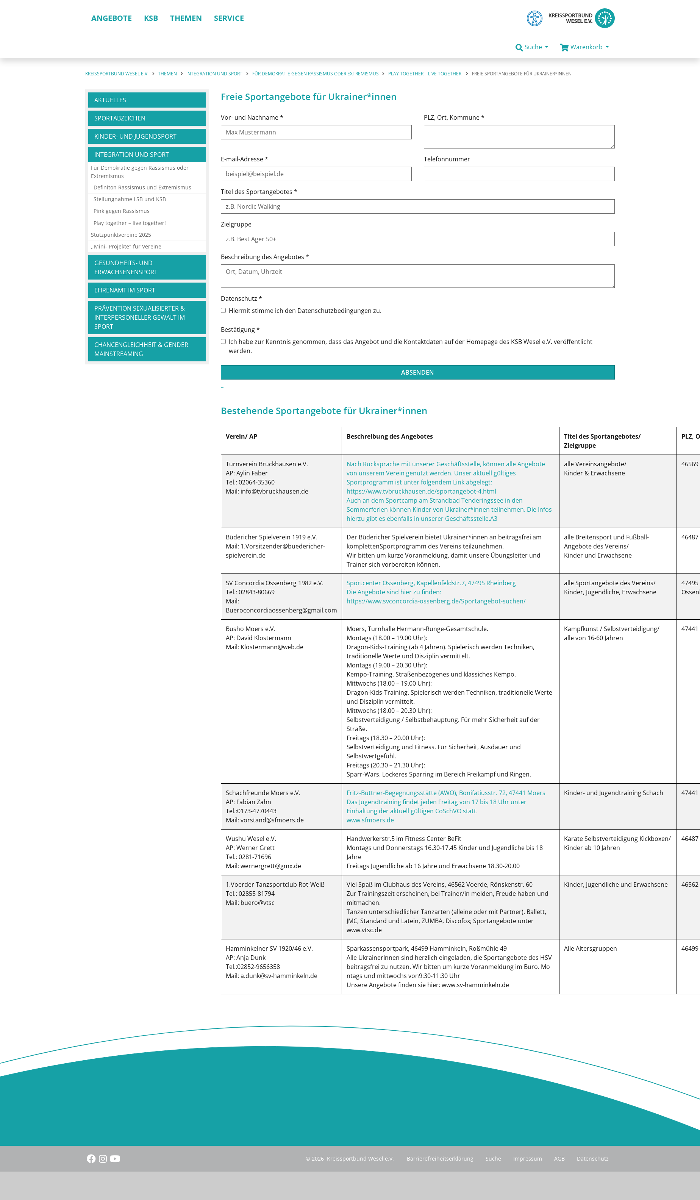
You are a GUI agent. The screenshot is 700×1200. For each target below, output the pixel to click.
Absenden (417, 372)
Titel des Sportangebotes (259, 192)
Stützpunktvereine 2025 (121, 234)
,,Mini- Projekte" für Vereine (126, 246)
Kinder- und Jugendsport (135, 136)
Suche (493, 1158)
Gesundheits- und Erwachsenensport (126, 267)
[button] (531, 47)
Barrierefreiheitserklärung (440, 1158)
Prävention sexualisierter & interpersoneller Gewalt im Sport (139, 317)
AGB (559, 1158)
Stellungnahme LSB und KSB (130, 199)
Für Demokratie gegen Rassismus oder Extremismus (140, 172)
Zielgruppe (236, 224)
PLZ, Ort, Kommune (454, 117)
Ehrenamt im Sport (124, 290)
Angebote (111, 18)
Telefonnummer (447, 159)
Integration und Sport (131, 154)
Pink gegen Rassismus (122, 210)
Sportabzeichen (119, 118)
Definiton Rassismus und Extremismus (142, 187)
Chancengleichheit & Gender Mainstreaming (141, 349)
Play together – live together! (130, 223)
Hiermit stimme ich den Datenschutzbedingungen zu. (305, 310)
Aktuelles (110, 100)
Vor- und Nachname (252, 117)
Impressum (527, 1158)
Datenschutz (241, 298)
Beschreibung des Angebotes (265, 257)
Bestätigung (240, 329)
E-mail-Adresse (244, 159)
